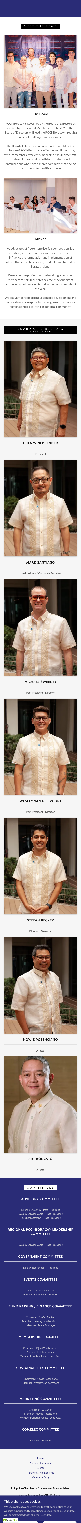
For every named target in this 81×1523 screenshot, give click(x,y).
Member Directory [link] (40, 1462)
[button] (7, 6)
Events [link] (40, 1467)
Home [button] (40, 1458)
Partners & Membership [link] (40, 1472)
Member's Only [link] (40, 1477)
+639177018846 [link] (40, 1501)
